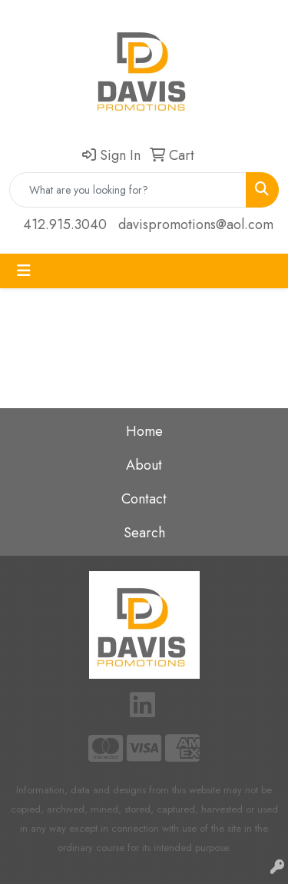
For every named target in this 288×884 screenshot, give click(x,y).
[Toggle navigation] (24, 271)
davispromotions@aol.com (195, 224)
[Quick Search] (128, 190)
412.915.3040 (65, 224)
